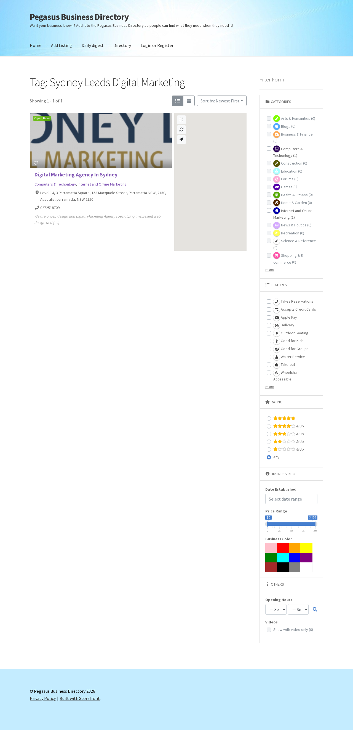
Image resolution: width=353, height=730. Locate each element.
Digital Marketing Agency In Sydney (75, 174)
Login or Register (157, 45)
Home (35, 45)
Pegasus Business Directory (79, 16)
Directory (122, 45)
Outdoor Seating (290, 333)
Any (276, 456)
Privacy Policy (43, 698)
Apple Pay (285, 317)
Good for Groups (291, 349)
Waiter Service (289, 357)
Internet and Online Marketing (102, 184)
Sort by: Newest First (220, 101)
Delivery (283, 325)
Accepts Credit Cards (294, 309)
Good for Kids (288, 341)
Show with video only (293, 629)
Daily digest (93, 45)
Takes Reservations (293, 301)
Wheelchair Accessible (286, 375)
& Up (288, 426)
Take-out (284, 365)
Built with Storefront (80, 698)
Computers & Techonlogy (55, 184)
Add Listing (61, 45)
